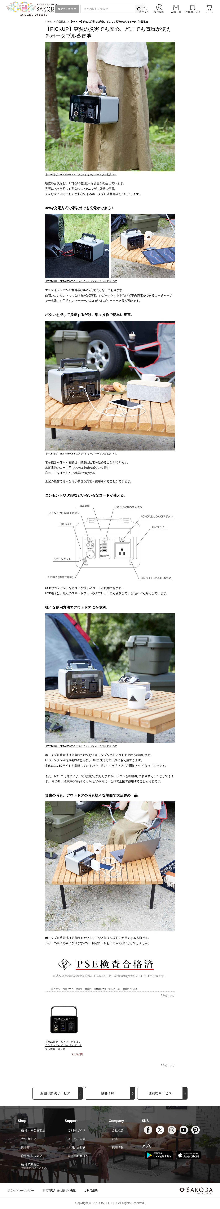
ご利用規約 (91, 1190)
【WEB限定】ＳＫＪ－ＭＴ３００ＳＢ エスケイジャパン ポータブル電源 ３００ (63, 1045)
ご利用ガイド (76, 1130)
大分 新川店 (28, 1139)
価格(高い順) (115, 988)
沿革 (115, 1139)
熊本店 (25, 1147)
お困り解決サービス (55, 1093)
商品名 (79, 988)
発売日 (88, 988)
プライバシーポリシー (21, 1190)
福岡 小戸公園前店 (33, 1130)
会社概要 (118, 1130)
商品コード (68, 988)
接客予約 (107, 1093)
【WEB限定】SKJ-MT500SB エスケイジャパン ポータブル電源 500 (81, 174)
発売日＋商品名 (130, 988)
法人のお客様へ (78, 1156)
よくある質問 (76, 1139)
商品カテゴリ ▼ (66, 9)
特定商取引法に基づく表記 (59, 1190)
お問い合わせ (76, 1147)
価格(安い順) (100, 988)
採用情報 (118, 1147)
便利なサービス (160, 1093)
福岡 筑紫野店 (30, 1164)
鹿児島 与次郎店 (31, 1156)
